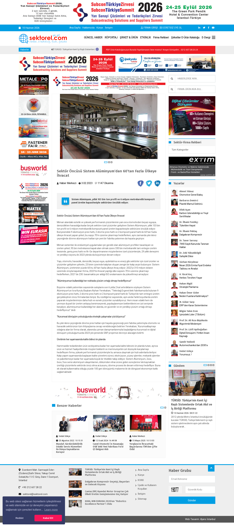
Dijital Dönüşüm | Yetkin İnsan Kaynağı (194, 334)
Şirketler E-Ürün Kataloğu (185, 37)
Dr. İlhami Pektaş (188, 231)
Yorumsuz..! (185, 354)
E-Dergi (206, 37)
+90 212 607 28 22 (30, 487)
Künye (100, 27)
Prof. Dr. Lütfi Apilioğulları (193, 329)
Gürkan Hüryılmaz (188, 262)
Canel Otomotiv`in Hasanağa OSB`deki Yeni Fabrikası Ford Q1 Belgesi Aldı (108, 447)
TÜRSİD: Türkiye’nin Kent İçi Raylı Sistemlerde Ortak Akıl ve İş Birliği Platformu (191, 404)
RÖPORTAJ (111, 37)
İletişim (109, 27)
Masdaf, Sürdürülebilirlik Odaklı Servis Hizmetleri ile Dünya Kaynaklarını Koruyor (69, 448)
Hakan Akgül (185, 283)
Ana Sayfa (74, 27)
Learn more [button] (51, 509)
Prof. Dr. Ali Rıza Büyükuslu (193, 320)
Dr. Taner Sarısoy (188, 240)
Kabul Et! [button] (48, 518)
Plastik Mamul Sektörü (190, 204)
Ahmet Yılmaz (186, 191)
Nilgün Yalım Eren (188, 311)
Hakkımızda (88, 27)
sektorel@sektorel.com (33, 494)
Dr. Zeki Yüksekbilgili (190, 253)
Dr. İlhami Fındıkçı (188, 222)
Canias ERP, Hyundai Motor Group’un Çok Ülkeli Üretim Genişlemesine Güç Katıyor (106, 493)
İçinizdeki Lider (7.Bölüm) (192, 314)
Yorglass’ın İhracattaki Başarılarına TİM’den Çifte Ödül (143, 447)
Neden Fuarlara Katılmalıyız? (193, 296)
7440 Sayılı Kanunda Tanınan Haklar (194, 245)
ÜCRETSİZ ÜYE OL (171, 27)
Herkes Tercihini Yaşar (190, 277)
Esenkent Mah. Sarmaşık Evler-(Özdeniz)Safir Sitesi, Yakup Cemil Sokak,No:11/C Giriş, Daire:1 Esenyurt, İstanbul (38, 475)
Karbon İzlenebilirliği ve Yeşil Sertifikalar (193, 215)
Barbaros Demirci (188, 200)
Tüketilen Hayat (188, 225)
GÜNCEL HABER (93, 37)
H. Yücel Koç (185, 274)
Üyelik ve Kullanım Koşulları (147, 487)
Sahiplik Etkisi (186, 256)
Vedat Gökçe (186, 351)
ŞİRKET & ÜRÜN (129, 37)
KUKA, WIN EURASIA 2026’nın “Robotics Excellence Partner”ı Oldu (105, 503)
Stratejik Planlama (188, 287)
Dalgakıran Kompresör (190, 234)
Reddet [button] (19, 518)
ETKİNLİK (145, 37)
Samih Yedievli (187, 342)
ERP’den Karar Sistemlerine (193, 305)
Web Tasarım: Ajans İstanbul (200, 520)
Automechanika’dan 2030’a (193, 345)
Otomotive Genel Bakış (191, 194)
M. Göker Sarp (187, 302)
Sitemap (142, 499)
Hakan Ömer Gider (189, 292)
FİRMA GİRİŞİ (149, 27)
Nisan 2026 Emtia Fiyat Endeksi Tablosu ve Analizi (195, 267)
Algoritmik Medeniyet (190, 323)
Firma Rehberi (161, 37)
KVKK (141, 480)
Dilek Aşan (184, 209)
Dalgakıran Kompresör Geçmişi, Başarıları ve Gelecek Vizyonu (107, 483)
